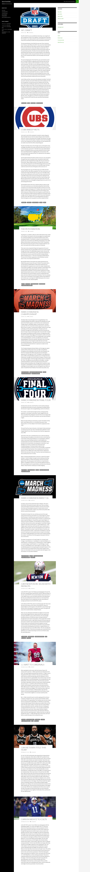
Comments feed (61, 40)
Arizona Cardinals (30, 719)
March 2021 (60, 16)
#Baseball (24, 202)
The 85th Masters (30, 229)
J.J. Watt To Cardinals (32, 664)
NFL (46, 636)
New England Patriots (39, 636)
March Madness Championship (29, 313)
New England (31, 636)
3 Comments (32, 500)
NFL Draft (26, 30)
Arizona (23, 719)
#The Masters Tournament (27, 285)
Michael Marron (4, 31)
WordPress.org (61, 42)
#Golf (23, 283)
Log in (59, 35)
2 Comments (30, 32)
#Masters (28, 283)
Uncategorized (60, 27)
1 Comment (31, 231)
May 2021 (60, 11)
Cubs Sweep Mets (30, 129)
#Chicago (29, 202)
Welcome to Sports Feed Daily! (69, 1)
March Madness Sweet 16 (34, 498)
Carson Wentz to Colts (34, 819)
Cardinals (38, 719)
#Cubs (41, 202)
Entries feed (60, 37)
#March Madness (25, 555)
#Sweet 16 (33, 557)
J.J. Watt (42, 719)
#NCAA (31, 555)
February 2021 (61, 18)
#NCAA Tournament (35, 373)
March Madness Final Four (36, 400)
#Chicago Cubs (35, 202)
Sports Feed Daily (6, 1)
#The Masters (42, 283)
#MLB (45, 202)
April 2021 (60, 14)
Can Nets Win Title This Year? (33, 748)
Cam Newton (24, 636)
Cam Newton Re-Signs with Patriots (35, 585)
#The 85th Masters (34, 283)
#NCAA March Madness (26, 373)
